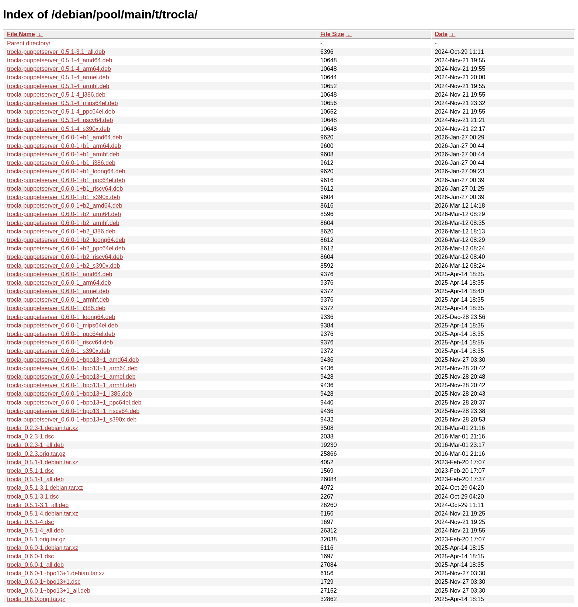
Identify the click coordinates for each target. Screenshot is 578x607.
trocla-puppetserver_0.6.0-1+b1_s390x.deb (63, 197)
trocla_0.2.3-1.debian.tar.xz (42, 428)
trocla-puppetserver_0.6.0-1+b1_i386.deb (61, 163)
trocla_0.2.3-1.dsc (30, 436)
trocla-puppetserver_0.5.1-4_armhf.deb (58, 86)
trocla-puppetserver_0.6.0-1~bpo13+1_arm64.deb (72, 368)
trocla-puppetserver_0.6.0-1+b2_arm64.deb (64, 214)
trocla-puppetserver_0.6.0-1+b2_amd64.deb (64, 205)
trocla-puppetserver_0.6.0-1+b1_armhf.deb (63, 154)
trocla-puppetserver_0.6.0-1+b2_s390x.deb (63, 266)
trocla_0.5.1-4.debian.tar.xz (42, 513)
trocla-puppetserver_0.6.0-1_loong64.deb (61, 317)
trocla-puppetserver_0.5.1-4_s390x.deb (58, 129)
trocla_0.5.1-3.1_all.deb (38, 505)
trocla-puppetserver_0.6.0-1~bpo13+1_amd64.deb (73, 360)
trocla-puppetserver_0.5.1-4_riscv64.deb (60, 120)
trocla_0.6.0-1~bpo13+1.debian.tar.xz (56, 573)
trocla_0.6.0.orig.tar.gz (36, 599)
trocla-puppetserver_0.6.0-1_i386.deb (56, 308)
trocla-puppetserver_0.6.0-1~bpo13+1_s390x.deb (71, 419)
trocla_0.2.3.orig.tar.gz (36, 454)
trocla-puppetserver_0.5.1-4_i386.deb (56, 94)
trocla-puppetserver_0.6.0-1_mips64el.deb (62, 325)
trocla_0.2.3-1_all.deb (35, 445)
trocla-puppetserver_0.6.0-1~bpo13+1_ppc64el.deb (74, 402)
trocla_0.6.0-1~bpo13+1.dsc (43, 582)
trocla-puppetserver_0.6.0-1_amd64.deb (59, 274)
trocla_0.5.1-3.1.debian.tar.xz (45, 488)
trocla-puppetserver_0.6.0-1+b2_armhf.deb (63, 223)
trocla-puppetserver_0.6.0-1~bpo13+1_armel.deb (71, 377)
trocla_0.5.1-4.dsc (30, 522)
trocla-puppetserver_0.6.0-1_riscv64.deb (60, 342)
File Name (21, 34)
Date (441, 34)
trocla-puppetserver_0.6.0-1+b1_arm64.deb (64, 146)
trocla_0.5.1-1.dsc (30, 471)
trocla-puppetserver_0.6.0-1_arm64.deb (59, 283)
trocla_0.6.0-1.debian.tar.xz (42, 548)
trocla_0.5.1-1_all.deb (35, 479)
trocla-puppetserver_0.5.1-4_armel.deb (58, 77)
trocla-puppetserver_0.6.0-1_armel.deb (58, 291)
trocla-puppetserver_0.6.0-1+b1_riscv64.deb (65, 188)
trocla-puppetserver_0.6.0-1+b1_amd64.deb (64, 137)
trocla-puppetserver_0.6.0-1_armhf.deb (58, 299)
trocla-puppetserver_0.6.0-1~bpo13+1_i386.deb (69, 394)
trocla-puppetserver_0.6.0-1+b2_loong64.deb (66, 240)
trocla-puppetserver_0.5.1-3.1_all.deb (56, 52)
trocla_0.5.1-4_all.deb (35, 530)
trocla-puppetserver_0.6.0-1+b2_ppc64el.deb (66, 248)
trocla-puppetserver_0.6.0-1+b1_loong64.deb (66, 171)
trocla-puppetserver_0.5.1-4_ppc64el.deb (61, 111)
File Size (332, 34)
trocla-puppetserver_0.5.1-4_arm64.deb (59, 69)
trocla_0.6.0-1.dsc (30, 556)
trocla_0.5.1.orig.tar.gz (36, 539)
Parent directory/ (28, 43)
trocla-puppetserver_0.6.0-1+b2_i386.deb (61, 231)
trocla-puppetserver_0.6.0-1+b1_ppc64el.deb (66, 180)
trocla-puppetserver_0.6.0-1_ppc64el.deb (61, 334)
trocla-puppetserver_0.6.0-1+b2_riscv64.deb (65, 257)
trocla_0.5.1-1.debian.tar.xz (42, 462)
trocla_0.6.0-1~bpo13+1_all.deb (48, 590)
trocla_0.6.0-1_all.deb (35, 565)
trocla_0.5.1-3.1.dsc (33, 496)
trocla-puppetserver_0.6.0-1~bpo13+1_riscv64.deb (73, 411)
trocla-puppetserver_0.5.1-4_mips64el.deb (62, 103)
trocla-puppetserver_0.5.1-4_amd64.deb (59, 60)
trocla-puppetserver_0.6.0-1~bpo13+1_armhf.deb (71, 385)
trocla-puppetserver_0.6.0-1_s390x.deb (58, 351)
